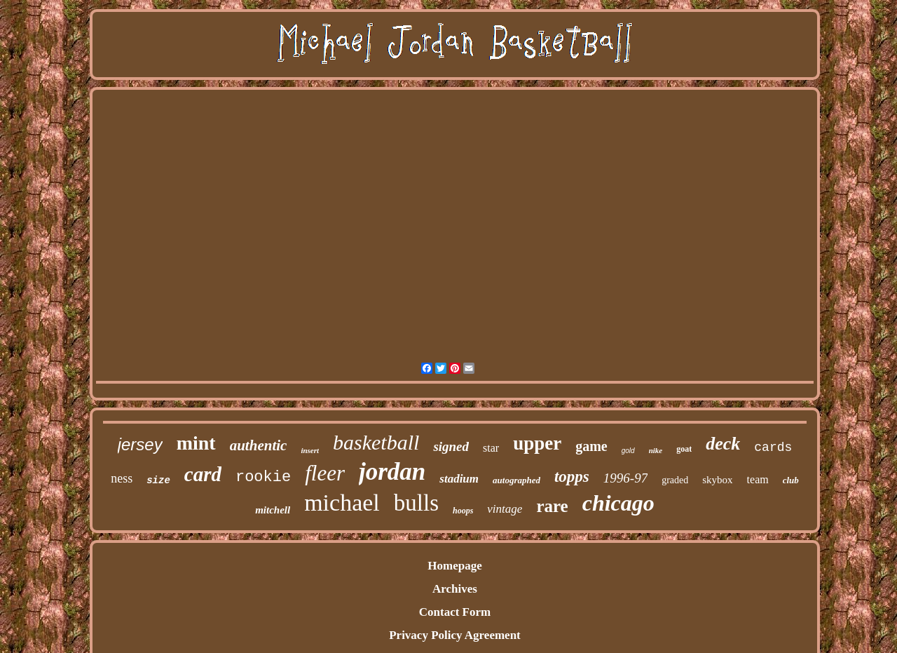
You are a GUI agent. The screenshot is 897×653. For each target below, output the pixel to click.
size (158, 480)
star (491, 448)
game (591, 446)
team (758, 479)
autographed (516, 480)
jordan (392, 471)
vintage (504, 509)
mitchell (272, 510)
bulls (416, 503)
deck (723, 443)
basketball (376, 442)
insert (310, 450)
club (791, 480)
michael (342, 503)
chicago (618, 503)
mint (196, 443)
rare (552, 506)
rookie (263, 477)
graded (675, 480)
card (202, 474)
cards (773, 447)
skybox (717, 479)
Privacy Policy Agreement (455, 635)
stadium (459, 478)
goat (684, 449)
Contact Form (455, 612)
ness (121, 478)
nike (656, 450)
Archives (454, 588)
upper (537, 443)
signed (451, 446)
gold (628, 451)
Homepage (454, 565)
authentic (258, 445)
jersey (140, 444)
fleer (325, 473)
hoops (463, 511)
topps (571, 476)
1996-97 (625, 478)
